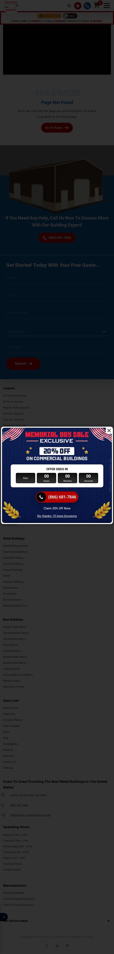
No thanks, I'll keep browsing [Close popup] (57, 516)
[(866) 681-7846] (57, 497)
